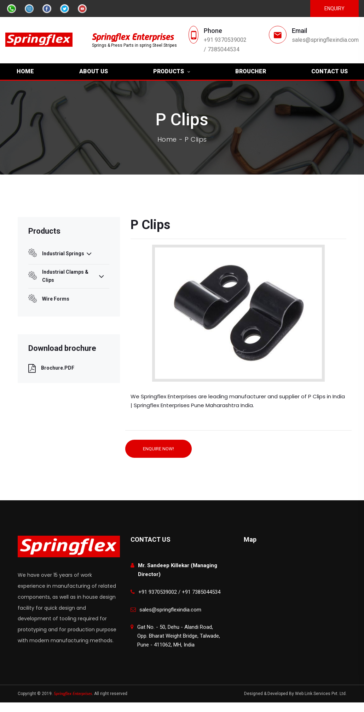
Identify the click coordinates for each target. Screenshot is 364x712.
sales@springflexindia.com (325, 39)
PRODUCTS (168, 71)
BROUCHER (250, 71)
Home (167, 139)
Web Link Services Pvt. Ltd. (321, 693)
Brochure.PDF (51, 368)
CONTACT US (329, 71)
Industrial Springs (60, 253)
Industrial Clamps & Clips (66, 276)
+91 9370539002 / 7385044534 (225, 44)
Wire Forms (48, 299)
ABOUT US (93, 71)
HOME (25, 71)
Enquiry (334, 8)
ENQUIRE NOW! (158, 448)
